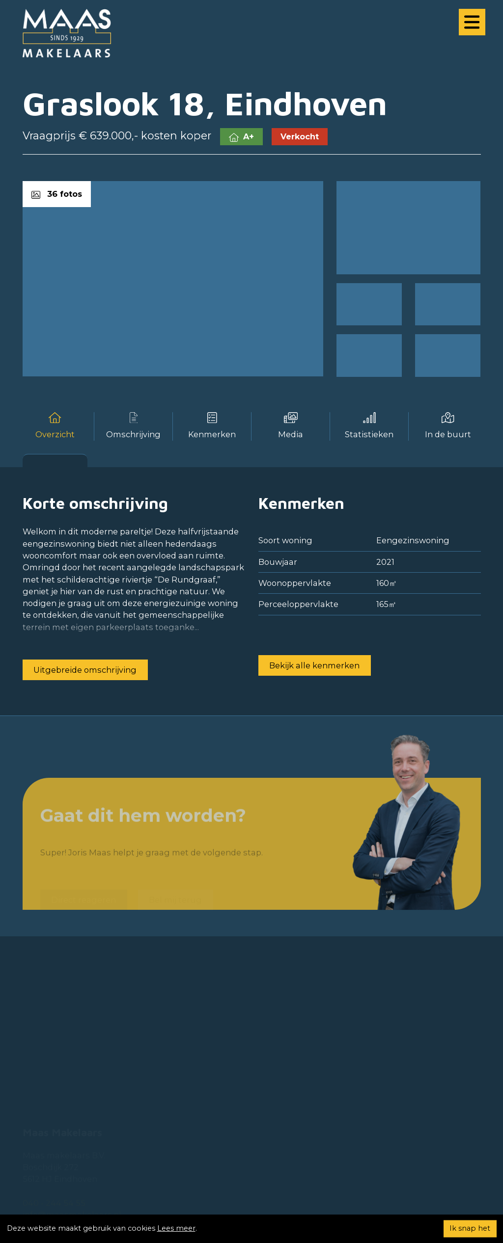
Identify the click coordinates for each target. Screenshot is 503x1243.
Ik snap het (469, 1228)
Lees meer (176, 1228)
